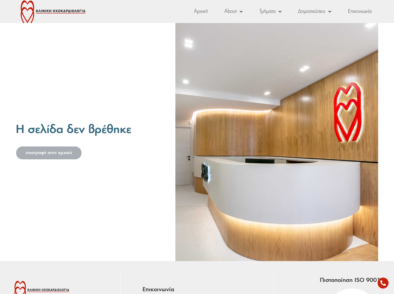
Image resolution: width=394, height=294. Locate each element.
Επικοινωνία (360, 11)
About (233, 11)
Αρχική (201, 11)
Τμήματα (270, 11)
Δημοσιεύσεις (315, 11)
